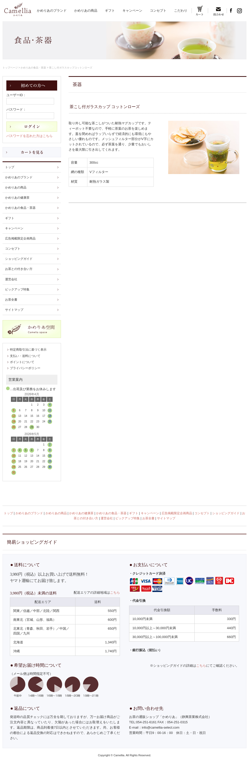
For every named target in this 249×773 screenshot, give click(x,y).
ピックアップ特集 (17, 289)
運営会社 (11, 279)
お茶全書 (11, 299)
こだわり (180, 10)
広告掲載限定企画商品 (20, 238)
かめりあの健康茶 (17, 197)
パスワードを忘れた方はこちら (29, 136)
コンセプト (158, 10)
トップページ (10, 67)
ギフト (110, 10)
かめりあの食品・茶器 (33, 67)
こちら (115, 592)
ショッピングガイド (19, 259)
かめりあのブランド (52, 10)
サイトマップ (14, 310)
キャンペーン (132, 10)
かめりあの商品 (85, 10)
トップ (9, 167)
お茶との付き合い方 (19, 269)
